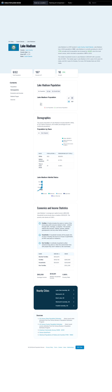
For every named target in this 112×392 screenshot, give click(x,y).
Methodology (70, 379)
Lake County (29, 50)
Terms (55, 379)
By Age (48, 91)
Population (13, 86)
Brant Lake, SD (60, 329)
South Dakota (20, 41)
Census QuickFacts (45, 364)
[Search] (101, 2)
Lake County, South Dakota (85, 47)
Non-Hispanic (44, 155)
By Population (41, 91)
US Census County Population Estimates (51, 356)
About (64, 379)
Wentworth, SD (60, 325)
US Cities (11, 41)
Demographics (14, 90)
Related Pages (14, 96)
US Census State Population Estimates (50, 350)
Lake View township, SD (62, 322)
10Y (72, 101)
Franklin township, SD (62, 337)
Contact (60, 379)
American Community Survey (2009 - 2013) (52, 361)
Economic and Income (16, 93)
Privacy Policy (49, 379)
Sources (12, 99)
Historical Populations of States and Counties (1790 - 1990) (56, 366)
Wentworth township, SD (63, 333)
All (68, 101)
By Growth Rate (56, 91)
